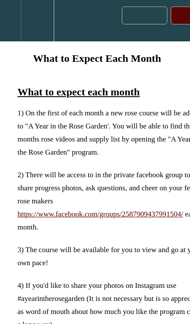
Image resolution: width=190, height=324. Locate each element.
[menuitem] (37, 20)
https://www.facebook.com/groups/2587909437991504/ (100, 214)
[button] (10, 20)
